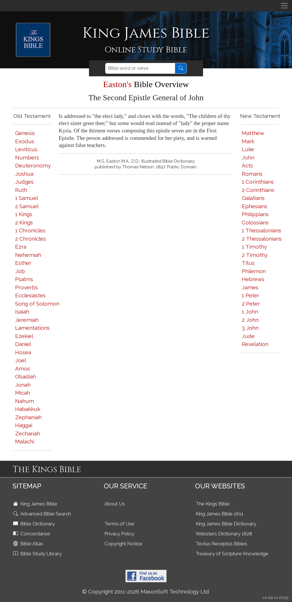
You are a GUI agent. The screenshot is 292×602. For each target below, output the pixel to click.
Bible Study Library (38, 553)
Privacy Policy (119, 534)
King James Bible (35, 504)
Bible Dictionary (34, 524)
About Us (114, 504)
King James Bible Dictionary (226, 524)
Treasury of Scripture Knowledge (232, 553)
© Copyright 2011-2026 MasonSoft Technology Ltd (145, 591)
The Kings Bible (213, 504)
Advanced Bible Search (42, 514)
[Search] (140, 68)
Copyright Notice (123, 543)
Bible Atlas (28, 543)
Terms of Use (119, 524)
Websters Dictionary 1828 (224, 534)
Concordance (32, 534)
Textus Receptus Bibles (221, 543)
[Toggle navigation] (284, 5)
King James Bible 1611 (220, 514)
